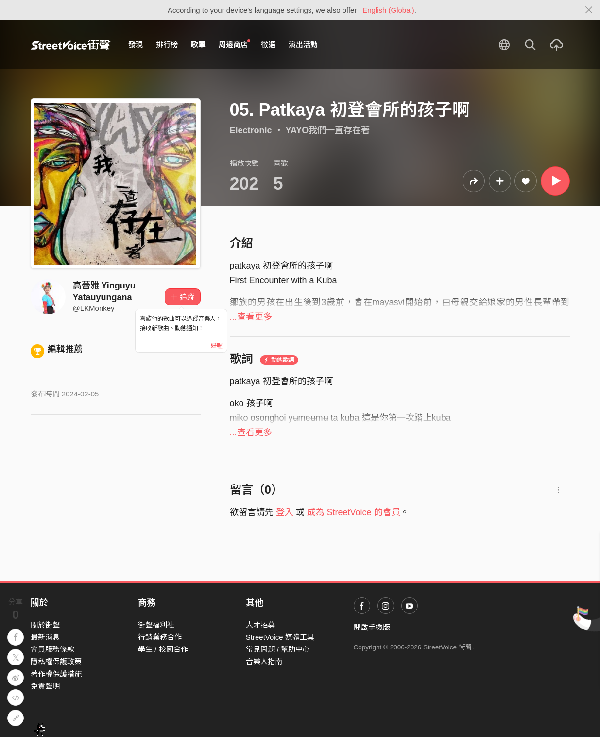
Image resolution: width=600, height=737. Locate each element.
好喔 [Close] (217, 345)
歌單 (198, 44)
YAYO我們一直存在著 (328, 130)
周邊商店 (235, 44)
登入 (284, 512)
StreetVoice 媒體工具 (280, 637)
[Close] (589, 10)
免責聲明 (45, 686)
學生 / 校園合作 (163, 649)
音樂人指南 (264, 661)
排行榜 (167, 44)
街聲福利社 (156, 625)
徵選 (268, 44)
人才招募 (260, 625)
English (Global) (388, 10)
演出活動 (303, 44)
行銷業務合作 (160, 637)
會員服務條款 (52, 649)
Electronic (251, 130)
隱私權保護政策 (56, 661)
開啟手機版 (372, 627)
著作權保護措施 (56, 674)
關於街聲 (45, 625)
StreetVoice (71, 45)
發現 (135, 44)
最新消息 (45, 637)
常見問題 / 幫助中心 (278, 649)
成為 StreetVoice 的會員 (353, 512)
